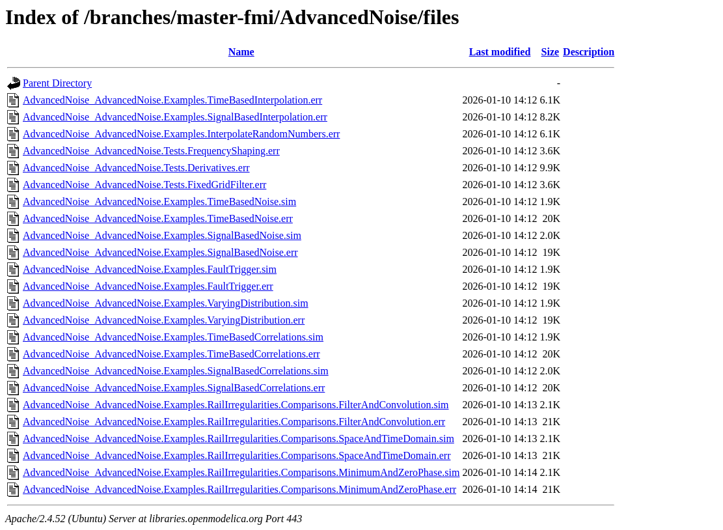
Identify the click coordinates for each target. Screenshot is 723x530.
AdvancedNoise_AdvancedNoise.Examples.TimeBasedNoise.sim (159, 201)
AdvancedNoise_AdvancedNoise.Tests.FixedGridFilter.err (144, 184)
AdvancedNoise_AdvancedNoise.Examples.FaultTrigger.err (148, 286)
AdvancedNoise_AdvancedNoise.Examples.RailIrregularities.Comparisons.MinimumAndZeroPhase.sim (241, 472)
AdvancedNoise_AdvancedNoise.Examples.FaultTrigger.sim (150, 269)
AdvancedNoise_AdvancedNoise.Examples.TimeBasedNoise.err (158, 218)
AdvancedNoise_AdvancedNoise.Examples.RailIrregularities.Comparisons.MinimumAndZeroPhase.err (239, 489)
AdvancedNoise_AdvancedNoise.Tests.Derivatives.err (136, 167)
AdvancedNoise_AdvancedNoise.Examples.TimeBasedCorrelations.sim (173, 336)
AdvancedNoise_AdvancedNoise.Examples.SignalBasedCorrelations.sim (176, 370)
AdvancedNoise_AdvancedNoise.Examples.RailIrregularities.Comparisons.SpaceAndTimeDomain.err (236, 455)
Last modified (500, 51)
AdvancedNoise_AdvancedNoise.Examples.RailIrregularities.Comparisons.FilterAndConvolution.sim (236, 404)
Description (588, 51)
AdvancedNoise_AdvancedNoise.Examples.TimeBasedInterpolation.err (172, 99)
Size (550, 51)
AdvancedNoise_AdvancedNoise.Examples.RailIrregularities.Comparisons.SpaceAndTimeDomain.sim (238, 438)
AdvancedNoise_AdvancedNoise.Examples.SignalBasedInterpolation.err (175, 116)
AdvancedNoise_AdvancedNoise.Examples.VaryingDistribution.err (164, 320)
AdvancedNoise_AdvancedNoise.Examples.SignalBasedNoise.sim (162, 235)
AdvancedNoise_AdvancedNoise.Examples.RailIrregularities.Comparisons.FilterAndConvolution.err (234, 421)
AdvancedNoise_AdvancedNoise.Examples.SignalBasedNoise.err (160, 252)
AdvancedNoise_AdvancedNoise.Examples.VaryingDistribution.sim (165, 303)
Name (241, 51)
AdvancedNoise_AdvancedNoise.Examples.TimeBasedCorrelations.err (171, 353)
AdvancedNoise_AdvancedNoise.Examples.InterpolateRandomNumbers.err (181, 133)
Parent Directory (57, 83)
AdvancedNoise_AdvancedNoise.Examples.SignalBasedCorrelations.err (174, 387)
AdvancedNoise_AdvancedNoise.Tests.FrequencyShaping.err (151, 150)
